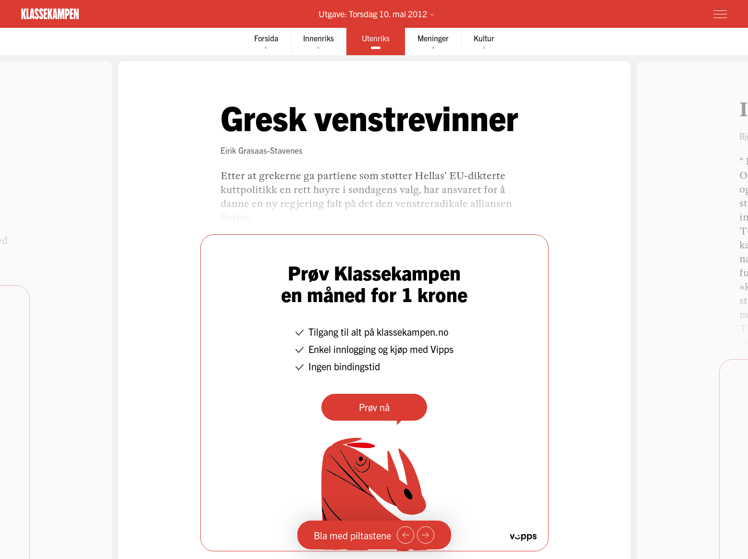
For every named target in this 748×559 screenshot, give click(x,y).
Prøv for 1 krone (663, 13)
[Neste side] (425, 535)
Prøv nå (374, 407)
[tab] (266, 41)
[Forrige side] (405, 535)
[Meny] (720, 14)
